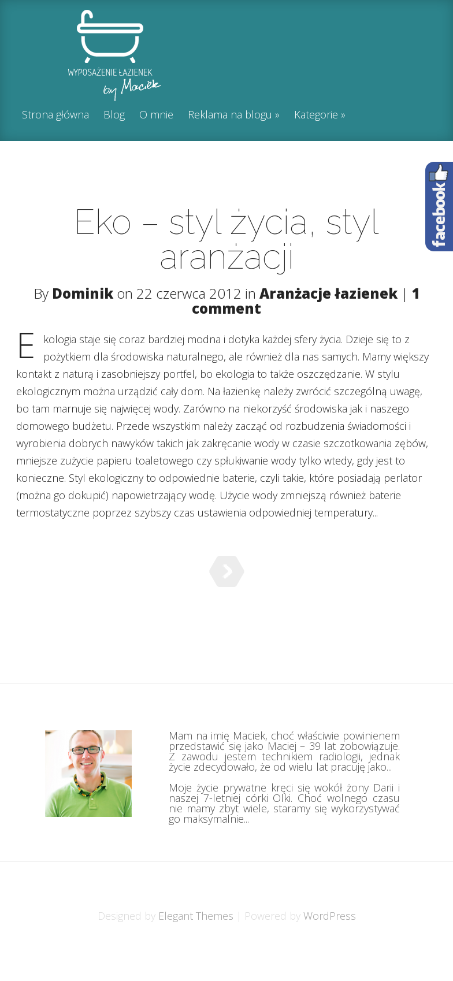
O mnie (156, 115)
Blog (114, 115)
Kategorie (316, 115)
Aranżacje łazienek (328, 293)
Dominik (82, 293)
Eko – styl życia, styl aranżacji (226, 239)
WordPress (329, 945)
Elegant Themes (195, 945)
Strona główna (55, 115)
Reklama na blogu (230, 115)
